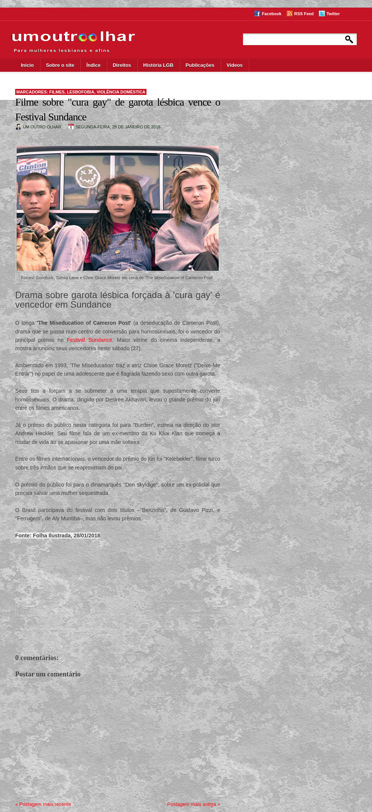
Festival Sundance (89, 340)
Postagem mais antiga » (193, 804)
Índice (93, 65)
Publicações (200, 65)
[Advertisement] (110, 565)
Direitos (122, 65)
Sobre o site (60, 65)
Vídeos (235, 65)
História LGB (158, 65)
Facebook (271, 13)
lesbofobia (80, 92)
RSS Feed (304, 13)
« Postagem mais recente (43, 804)
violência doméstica (121, 92)
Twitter (333, 13)
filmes (57, 92)
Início (27, 65)
